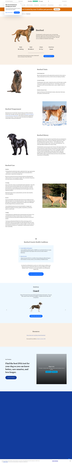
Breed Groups (23, 13)
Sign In (60, 5)
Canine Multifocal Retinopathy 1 (26, 248)
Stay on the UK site (9, 12)
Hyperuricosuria (24, 256)
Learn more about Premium (36, 274)
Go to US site (16, 12)
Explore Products (49, 56)
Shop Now (57, 9)
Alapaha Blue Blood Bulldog (36, 316)
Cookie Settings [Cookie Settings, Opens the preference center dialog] (55, 460)
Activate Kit (64, 1)
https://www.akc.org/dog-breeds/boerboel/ (36, 335)
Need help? (21, 1)
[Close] (70, 461)
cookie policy (5, 461)
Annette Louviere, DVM (41, 338)
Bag (65, 5)
